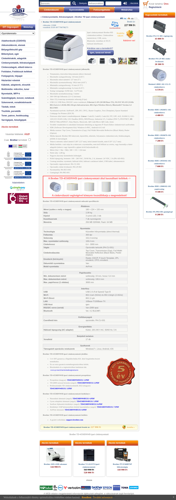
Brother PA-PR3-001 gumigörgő (159, 212)
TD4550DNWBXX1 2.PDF (88, 383)
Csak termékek (15, 140)
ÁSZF (27, 134)
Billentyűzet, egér (10, 54)
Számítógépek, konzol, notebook (17, 98)
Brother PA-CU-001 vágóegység (159, 36)
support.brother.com (74, 420)
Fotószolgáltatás (101, 10)
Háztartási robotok (10, 80)
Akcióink (134, 3)
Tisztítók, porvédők (11, 111)
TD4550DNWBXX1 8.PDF (76, 410)
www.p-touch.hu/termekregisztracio (64, 370)
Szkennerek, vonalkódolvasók (16, 102)
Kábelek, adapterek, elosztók (15, 85)
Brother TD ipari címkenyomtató (90, 17)
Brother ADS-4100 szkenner (55, 464)
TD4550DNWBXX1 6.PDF (91, 404)
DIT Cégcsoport (10, 27)
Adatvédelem (18, 182)
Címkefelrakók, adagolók (13, 58)
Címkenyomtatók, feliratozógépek (18, 63)
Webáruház (127, 10)
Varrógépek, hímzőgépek (13, 120)
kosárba (130, 427)
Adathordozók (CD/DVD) (13, 41)
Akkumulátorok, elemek (13, 45)
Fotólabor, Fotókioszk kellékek (16, 71)
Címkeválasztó (51, 10)
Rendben (86, 497)
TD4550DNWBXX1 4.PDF (84, 398)
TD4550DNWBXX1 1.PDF (78, 380)
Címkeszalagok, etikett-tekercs (16, 67)
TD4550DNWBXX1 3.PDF (61, 388)
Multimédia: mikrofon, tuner (15, 89)
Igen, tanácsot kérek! (100, 52)
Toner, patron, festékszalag (15, 115)
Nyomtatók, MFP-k (10, 93)
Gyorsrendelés (76, 10)
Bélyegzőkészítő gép (11, 49)
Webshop (28, 27)
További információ (103, 497)
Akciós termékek (9, 127)
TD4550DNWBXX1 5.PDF (88, 401)
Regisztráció (155, 7)
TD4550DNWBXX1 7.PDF (108, 407)
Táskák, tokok (8, 107)
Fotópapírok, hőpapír (12, 76)
